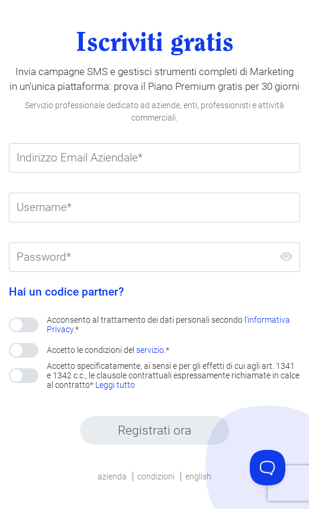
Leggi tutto (115, 385)
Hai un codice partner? (66, 292)
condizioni (156, 476)
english (198, 476)
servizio (150, 350)
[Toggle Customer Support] (267, 467)
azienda (112, 476)
